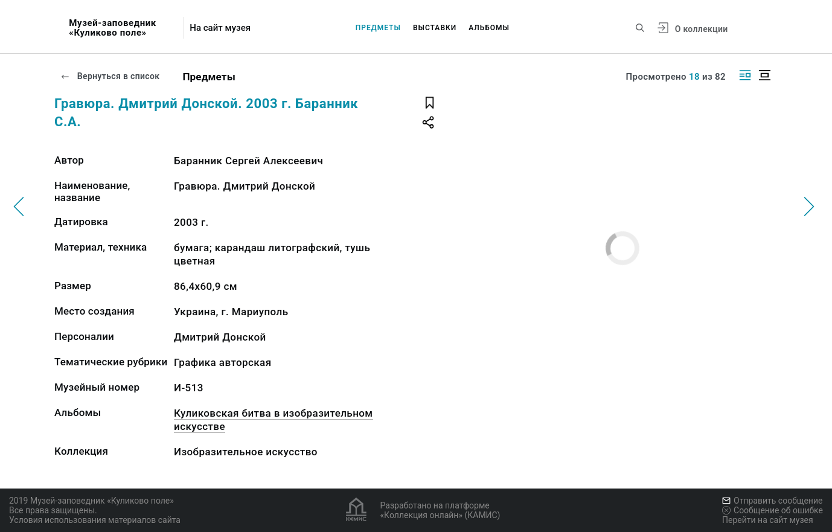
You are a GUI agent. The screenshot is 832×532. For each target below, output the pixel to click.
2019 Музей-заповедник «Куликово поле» (91, 500)
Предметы (378, 28)
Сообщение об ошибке (772, 510)
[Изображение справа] (745, 75)
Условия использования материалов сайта (95, 520)
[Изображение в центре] (764, 75)
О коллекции (701, 29)
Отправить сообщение (772, 500)
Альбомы (489, 28)
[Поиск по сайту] (640, 28)
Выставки (434, 28)
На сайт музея (220, 28)
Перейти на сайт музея (767, 520)
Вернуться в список (109, 76)
